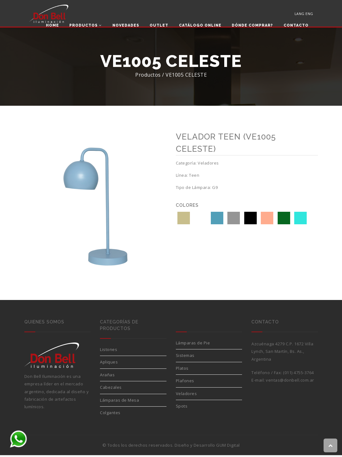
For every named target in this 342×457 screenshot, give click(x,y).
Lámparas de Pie (193, 345)
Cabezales (111, 389)
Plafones (185, 382)
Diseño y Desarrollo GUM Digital (207, 447)
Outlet (159, 25)
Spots (182, 408)
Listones (108, 351)
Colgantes (110, 414)
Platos (182, 370)
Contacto (296, 25)
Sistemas (185, 357)
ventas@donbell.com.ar (290, 382)
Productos (85, 25)
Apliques (109, 364)
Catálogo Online (200, 25)
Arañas (107, 376)
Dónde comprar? (252, 25)
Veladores (186, 395)
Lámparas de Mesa (119, 402)
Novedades (125, 25)
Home (52, 25)
